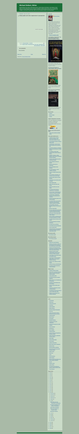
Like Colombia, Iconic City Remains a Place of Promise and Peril (55, 205)
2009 (51, 423)
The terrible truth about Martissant (55, 225)
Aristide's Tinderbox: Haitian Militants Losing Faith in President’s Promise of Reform (55, 156)
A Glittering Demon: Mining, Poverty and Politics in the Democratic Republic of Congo (54, 138)
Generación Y (51, 328)
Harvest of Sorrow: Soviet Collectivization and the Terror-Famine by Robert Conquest (54, 252)
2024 (51, 372)
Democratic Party (31, 44)
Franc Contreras (52, 326)
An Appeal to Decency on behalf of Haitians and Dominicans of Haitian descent (55, 148)
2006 (51, 428)
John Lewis (36, 44)
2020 (51, 378)
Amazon (50, 113)
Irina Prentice (51, 341)
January (51, 420)
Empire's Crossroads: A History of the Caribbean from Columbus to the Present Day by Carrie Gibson (55, 245)
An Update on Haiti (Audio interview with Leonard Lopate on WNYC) (55, 152)
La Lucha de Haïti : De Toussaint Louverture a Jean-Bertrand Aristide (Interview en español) (55, 202)
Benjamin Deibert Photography (54, 309)
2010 (51, 422)
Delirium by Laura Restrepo (54, 242)
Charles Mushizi (52, 315)
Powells (50, 116)
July (51, 400)
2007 (51, 426)
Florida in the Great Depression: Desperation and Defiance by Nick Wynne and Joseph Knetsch (55, 248)
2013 (51, 389)
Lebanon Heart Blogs (53, 342)
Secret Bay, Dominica (54, 411)
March (51, 417)
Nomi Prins (51, 353)
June (51, 413)
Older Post (44, 54)
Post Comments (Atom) (26, 56)
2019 (51, 380)
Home (32, 54)
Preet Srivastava (52, 356)
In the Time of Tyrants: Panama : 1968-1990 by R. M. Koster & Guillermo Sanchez (55, 258)
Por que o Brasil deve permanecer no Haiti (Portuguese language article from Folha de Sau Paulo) (55, 211)
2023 (51, 374)
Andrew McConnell (52, 303)
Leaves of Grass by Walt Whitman (55, 264)
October (51, 396)
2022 (51, 375)
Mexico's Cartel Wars (53, 208)
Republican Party (42, 44)
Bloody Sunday (25, 44)
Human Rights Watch (53, 339)
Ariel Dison (51, 305)
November (52, 394)
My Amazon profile (52, 234)
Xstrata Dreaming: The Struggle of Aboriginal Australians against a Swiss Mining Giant (55, 229)
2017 (51, 383)
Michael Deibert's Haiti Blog (54, 347)
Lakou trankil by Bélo (53, 275)
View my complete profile (54, 35)
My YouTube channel (53, 238)
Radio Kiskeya (51, 357)
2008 (51, 425)
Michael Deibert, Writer (28, 5)
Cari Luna (51, 311)
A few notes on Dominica (54, 407)
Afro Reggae (51, 300)
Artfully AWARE (52, 306)
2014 (51, 387)
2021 (51, 377)
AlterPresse (51, 302)
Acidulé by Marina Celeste (53, 270)
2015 (51, 386)
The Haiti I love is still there (54, 224)
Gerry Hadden (51, 329)
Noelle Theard (51, 351)
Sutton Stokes (51, 364)
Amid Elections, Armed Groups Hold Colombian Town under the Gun (54, 145)
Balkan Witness (52, 308)
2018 (51, 381)
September (52, 397)
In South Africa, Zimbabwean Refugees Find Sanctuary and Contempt (54, 195)
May (51, 414)
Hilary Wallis (51, 338)
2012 (51, 390)
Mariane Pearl (51, 345)
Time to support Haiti (52, 227)
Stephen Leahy (52, 363)
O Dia (50, 354)
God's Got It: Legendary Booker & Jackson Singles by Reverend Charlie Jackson (55, 273)
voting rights (43, 45)
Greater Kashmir (52, 331)
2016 (51, 384)
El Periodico (51, 318)
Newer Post (19, 54)
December (52, 393)
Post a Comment (22, 50)
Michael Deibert (56, 16)
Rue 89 (50, 361)
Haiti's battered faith (52, 182)
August (51, 399)
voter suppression (37, 45)
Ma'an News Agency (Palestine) (54, 344)
